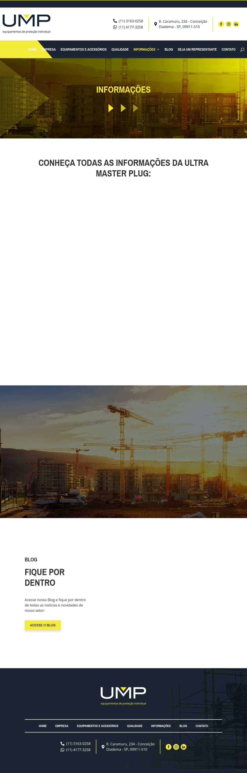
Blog (169, 50)
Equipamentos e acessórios (83, 50)
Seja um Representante (197, 50)
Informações (144, 50)
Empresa (48, 50)
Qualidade (120, 50)
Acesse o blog (42, 625)
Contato (229, 50)
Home (32, 50)
